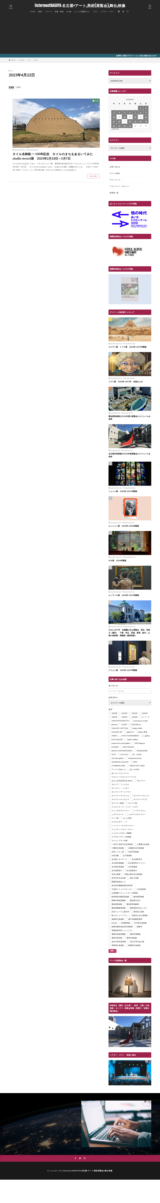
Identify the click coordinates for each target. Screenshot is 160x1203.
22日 (35, 60)
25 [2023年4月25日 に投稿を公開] (119, 126)
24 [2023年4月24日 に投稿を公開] (114, 126)
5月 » (117, 129)
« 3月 (113, 129)
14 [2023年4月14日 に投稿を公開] (135, 117)
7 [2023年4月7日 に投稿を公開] (135, 112)
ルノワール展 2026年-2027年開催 (123, 595)
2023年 (21, 60)
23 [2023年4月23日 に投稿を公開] (146, 121)
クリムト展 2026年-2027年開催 (122, 670)
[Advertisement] (80, 34)
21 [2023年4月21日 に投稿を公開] (135, 121)
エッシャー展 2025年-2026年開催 (123, 526)
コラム (95, 11)
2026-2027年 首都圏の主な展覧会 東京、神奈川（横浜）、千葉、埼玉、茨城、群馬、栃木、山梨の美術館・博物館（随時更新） (129, 633)
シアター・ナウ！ (107, 11)
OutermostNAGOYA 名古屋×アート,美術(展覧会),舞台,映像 (80, 5)
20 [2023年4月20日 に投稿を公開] (130, 121)
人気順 (17, 87)
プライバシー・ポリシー (119, 186)
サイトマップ (115, 180)
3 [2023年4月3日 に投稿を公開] (113, 112)
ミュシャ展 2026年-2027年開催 (122, 491)
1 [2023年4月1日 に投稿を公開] (140, 108)
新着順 (11, 87)
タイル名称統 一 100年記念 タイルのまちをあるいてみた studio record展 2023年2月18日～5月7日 (54, 156)
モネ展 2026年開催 (117, 560)
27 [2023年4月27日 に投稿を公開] (130, 126)
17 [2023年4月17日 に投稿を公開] (114, 121)
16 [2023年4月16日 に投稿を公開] (146, 117)
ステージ (48, 11)
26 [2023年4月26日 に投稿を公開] (125, 126)
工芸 (96, 101)
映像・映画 (59, 11)
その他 (68, 11)
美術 (40, 11)
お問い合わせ (115, 167)
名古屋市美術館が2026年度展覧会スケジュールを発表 (129, 455)
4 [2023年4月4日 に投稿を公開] (119, 112)
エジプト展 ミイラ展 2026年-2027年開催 (127, 347)
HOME (33, 11)
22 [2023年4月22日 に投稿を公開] (141, 121)
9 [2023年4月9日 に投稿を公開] (145, 112)
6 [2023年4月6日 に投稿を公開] (129, 112)
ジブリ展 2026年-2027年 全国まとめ (125, 381)
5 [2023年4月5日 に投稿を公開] (124, 112)
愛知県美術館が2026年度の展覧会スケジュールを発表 (129, 417)
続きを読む (93, 176)
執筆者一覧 (114, 193)
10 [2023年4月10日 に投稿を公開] (114, 117)
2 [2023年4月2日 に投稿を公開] (145, 108)
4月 (29, 60)
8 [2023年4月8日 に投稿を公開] (140, 112)
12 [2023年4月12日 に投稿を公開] (125, 117)
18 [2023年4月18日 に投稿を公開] (119, 121)
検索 (111, 951)
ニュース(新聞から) (81, 11)
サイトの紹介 (115, 173)
